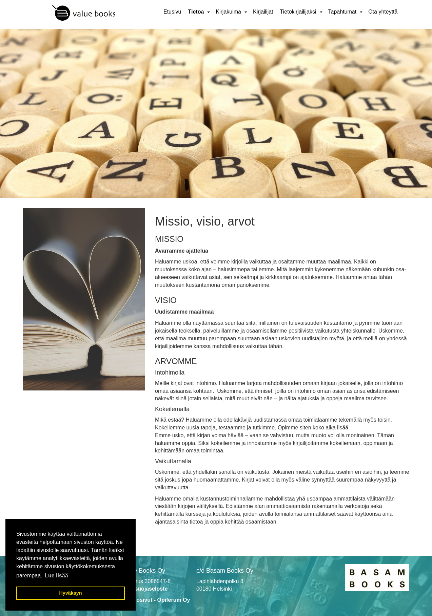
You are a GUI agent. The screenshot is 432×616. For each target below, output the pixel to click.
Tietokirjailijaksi (298, 12)
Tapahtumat (342, 12)
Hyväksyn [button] (70, 593)
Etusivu (172, 12)
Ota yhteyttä (382, 12)
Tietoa (196, 12)
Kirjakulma (228, 12)
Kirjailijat (263, 12)
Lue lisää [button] (56, 575)
